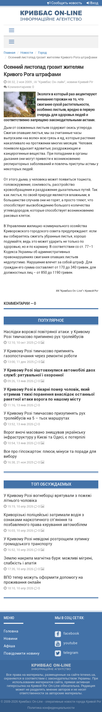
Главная (9, 52)
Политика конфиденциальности (51, 708)
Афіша (9, 646)
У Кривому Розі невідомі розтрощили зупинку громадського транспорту (46, 541)
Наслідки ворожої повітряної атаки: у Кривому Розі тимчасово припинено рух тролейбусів (47, 334)
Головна (11, 631)
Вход (92, 3)
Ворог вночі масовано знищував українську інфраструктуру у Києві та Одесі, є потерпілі (44, 435)
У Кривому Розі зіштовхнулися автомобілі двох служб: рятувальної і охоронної (49, 372)
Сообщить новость (64, 3)
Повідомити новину (22, 653)
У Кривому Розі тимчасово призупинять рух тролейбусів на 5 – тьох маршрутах (44, 416)
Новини (10, 638)
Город (42, 52)
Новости (26, 52)
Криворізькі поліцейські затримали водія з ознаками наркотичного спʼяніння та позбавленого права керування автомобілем (45, 519)
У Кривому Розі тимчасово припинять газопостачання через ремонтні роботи (40, 353)
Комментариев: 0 (19, 87)
